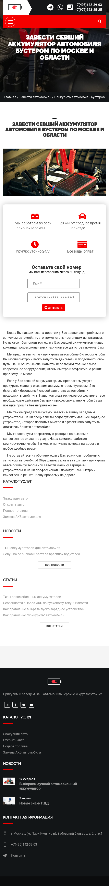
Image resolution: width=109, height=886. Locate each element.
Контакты (18, 855)
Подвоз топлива (15, 511)
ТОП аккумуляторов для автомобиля (31, 548)
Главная (10, 97)
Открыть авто (13, 504)
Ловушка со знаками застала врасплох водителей (41, 554)
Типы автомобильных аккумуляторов (32, 597)
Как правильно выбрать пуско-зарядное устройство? (44, 609)
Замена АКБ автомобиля (22, 517)
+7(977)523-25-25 (88, 10)
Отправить (54, 307)
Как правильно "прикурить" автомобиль (33, 615)
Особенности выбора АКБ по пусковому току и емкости (45, 603)
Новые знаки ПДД (34, 803)
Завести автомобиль (35, 97)
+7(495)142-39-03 (88, 5)
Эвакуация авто (15, 498)
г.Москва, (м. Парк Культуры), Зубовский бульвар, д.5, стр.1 (56, 833)
